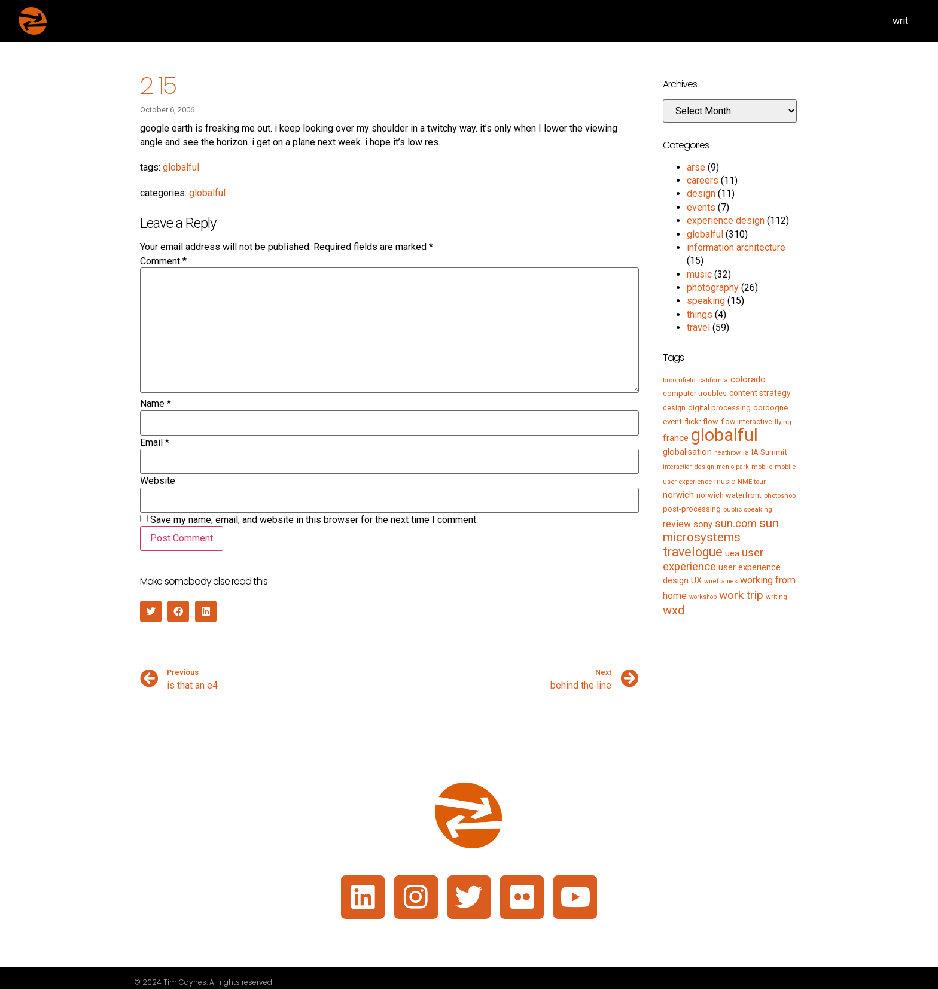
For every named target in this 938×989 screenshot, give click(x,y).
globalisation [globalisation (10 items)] (687, 452)
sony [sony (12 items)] (702, 524)
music (699, 274)
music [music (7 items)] (724, 481)
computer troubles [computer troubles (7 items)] (695, 393)
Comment (163, 261)
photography (713, 287)
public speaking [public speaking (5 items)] (747, 509)
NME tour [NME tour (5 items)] (752, 481)
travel (698, 327)
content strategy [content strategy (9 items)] (760, 393)
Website (157, 481)
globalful (181, 167)
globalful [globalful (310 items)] (724, 435)
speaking (706, 300)
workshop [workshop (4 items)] (703, 597)
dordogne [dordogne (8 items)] (770, 407)
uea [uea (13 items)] (732, 553)
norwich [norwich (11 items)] (678, 494)
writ (900, 20)
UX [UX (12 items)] (696, 580)
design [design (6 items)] (674, 408)
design (701, 193)
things (699, 314)
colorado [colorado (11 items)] (748, 379)
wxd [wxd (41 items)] (673, 610)
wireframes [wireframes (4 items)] (721, 581)
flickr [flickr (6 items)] (692, 422)
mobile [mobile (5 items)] (761, 466)
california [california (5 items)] (713, 380)
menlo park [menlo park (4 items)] (733, 467)
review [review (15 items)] (677, 524)
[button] (151, 611)
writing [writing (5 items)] (776, 596)
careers (702, 180)
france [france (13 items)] (676, 438)
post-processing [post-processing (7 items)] (692, 508)
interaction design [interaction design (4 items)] (688, 467)
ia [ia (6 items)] (746, 452)
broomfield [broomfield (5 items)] (679, 380)
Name (155, 404)
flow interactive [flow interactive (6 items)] (746, 422)
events (701, 207)
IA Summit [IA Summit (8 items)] (769, 452)
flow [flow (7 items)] (710, 421)
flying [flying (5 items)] (783, 422)
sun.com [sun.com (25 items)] (736, 523)
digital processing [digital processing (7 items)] (719, 407)
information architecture (736, 247)
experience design (726, 220)
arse (696, 167)
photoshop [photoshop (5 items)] (780, 495)
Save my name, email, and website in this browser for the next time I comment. (314, 520)
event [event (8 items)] (672, 421)
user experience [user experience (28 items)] (713, 559)
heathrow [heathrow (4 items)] (727, 453)
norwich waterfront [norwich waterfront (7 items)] (729, 495)
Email (154, 443)
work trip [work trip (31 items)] (741, 595)
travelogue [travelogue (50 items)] (693, 551)
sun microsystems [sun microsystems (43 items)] (721, 530)
